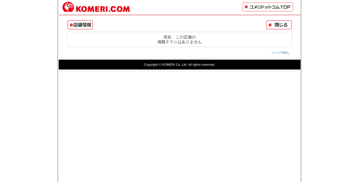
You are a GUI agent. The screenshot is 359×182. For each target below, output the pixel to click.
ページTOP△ (280, 53)
